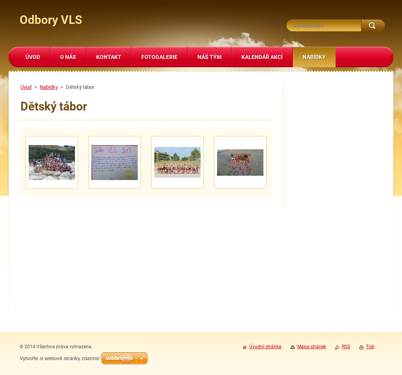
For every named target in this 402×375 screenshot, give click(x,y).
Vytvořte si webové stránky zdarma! (60, 358)
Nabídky (49, 87)
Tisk (370, 346)
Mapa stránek (311, 346)
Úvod (25, 87)
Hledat (373, 25)
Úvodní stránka (265, 346)
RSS (346, 346)
